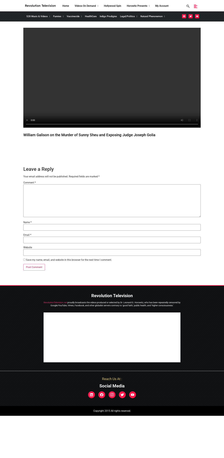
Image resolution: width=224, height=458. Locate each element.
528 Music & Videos (38, 16)
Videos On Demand (86, 5)
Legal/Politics (128, 16)
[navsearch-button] (187, 6)
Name (27, 222)
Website (27, 247)
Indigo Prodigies (108, 16)
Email (27, 235)
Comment (29, 182)
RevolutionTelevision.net (55, 302)
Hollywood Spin (112, 5)
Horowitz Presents (138, 5)
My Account (161, 5)
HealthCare (91, 16)
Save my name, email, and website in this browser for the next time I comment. (69, 260)
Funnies (58, 16)
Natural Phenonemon (152, 16)
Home (65, 5)
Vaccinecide (74, 16)
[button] (86, 6)
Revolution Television (40, 5)
